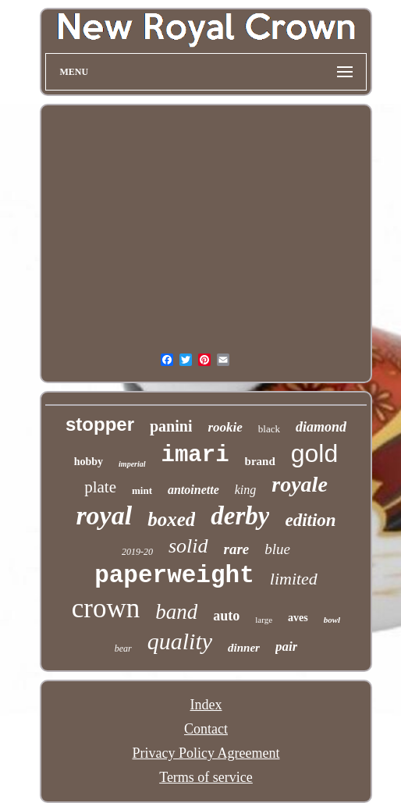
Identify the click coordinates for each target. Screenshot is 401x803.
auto (226, 616)
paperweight (174, 575)
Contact (206, 729)
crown (106, 608)
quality (179, 641)
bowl (332, 619)
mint (142, 490)
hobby (88, 461)
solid (188, 546)
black (269, 429)
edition (310, 520)
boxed (171, 519)
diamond (321, 427)
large (263, 619)
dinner (244, 647)
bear (123, 648)
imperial (132, 464)
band (176, 612)
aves (298, 618)
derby (240, 516)
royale (299, 484)
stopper (100, 424)
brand (260, 461)
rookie (225, 427)
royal (104, 515)
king (246, 489)
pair (286, 646)
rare (237, 549)
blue (277, 549)
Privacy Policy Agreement (206, 753)
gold (315, 453)
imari (195, 455)
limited (294, 578)
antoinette (193, 489)
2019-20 (137, 551)
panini (171, 426)
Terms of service (206, 777)
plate (100, 487)
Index (206, 704)
